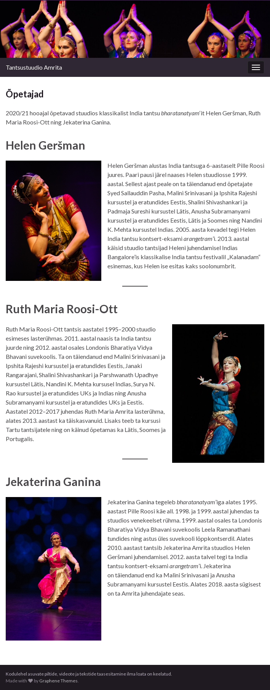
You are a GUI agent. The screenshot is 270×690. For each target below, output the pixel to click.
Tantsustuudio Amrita (34, 67)
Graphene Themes (58, 681)
